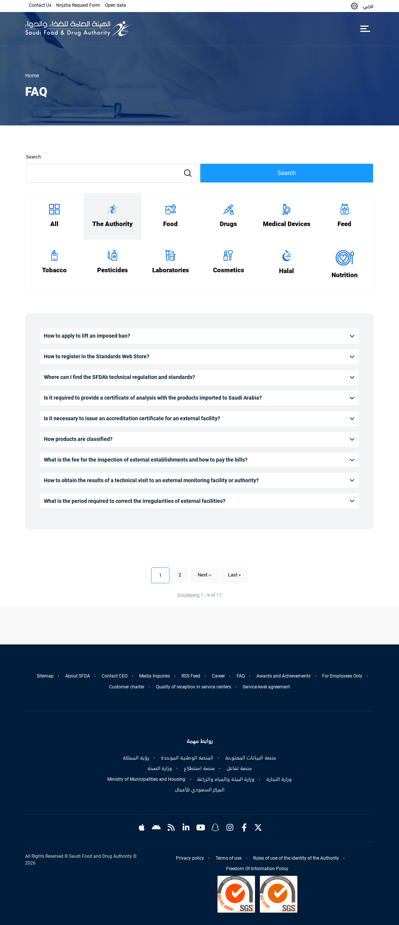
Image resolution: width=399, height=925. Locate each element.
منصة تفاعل (239, 768)
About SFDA (77, 676)
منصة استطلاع (199, 768)
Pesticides (112, 270)
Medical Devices (286, 224)
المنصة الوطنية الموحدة (187, 758)
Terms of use (229, 858)
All (54, 224)
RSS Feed (191, 676)
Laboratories (170, 270)
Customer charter (126, 687)
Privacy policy (190, 858)
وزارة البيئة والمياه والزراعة (226, 779)
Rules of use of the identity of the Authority (296, 858)
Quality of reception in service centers (193, 687)
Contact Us (40, 5)
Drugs (228, 224)
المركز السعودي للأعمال (200, 789)
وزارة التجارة (279, 779)
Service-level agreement (266, 687)
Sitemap (45, 676)
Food (170, 224)
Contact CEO (115, 676)
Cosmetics (228, 270)
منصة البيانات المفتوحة (250, 758)
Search (33, 157)
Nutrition (345, 275)
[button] (354, 6)
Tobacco (54, 270)
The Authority (112, 224)
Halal (286, 271)
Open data (115, 5)
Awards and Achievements (283, 676)
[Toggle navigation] (365, 28)
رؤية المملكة (136, 758)
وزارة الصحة (159, 768)
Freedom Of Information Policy (257, 868)
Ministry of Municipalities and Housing (146, 779)
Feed (344, 224)
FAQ (241, 676)
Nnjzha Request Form (78, 5)
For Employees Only (342, 676)
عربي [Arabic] (368, 6)
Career (218, 676)
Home (32, 75)
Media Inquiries (154, 676)
